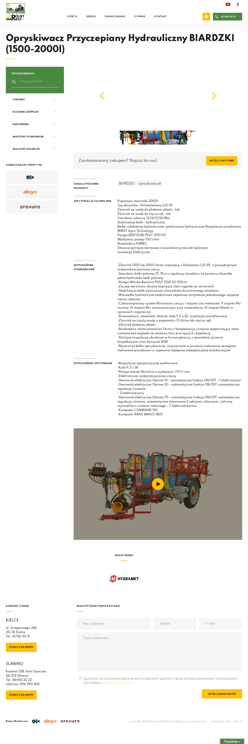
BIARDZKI (127, 183)
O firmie (139, 16)
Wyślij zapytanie (221, 160)
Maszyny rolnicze (26, 149)
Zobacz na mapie (21, 647)
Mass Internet (234, 721)
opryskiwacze (150, 183)
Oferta (72, 16)
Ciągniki (19, 99)
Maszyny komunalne (28, 136)
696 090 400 (30, 684)
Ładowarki (21, 124)
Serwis (91, 16)
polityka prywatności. (118, 683)
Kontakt (160, 16)
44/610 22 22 (22, 680)
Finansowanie (115, 16)
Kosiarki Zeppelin (25, 112)
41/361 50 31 (21, 636)
